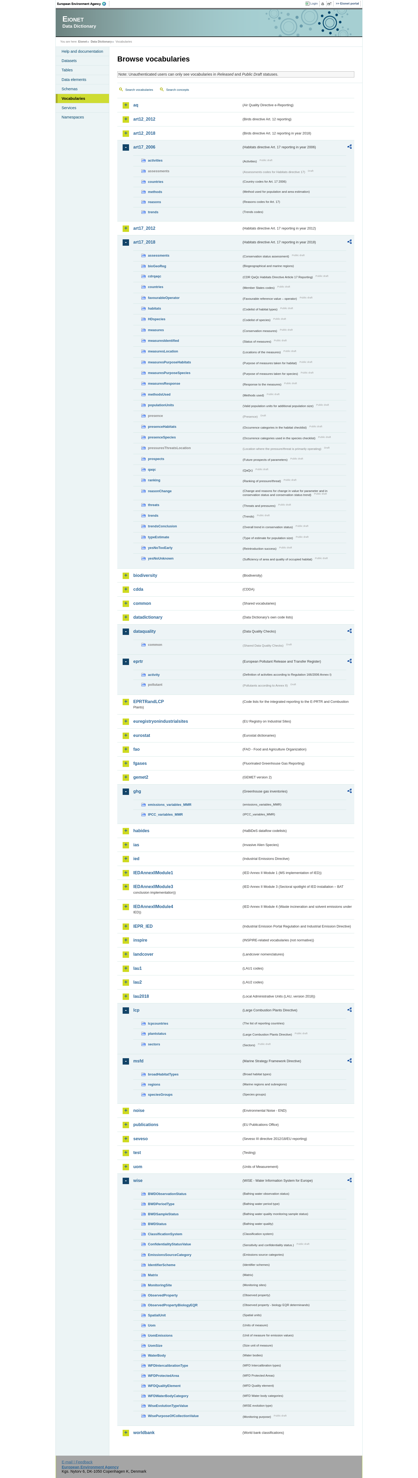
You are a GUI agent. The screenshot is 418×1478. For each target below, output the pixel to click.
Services (69, 108)
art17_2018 (144, 242)
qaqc (152, 469)
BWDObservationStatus (167, 1194)
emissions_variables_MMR (169, 805)
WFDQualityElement (164, 1386)
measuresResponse (164, 383)
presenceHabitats (162, 427)
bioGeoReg (157, 266)
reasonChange (160, 491)
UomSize (155, 1346)
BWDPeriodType (161, 1204)
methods (155, 192)
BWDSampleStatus (163, 1214)
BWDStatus (157, 1224)
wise (138, 1180)
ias (136, 845)
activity (154, 675)
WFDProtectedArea (163, 1376)
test (137, 1152)
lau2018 (141, 996)
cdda (138, 589)
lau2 (137, 982)
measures (156, 330)
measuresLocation (163, 351)
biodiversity (145, 575)
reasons (154, 202)
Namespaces (73, 117)
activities (155, 160)
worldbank (144, 1432)
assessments (158, 255)
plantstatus (157, 1034)
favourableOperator (164, 298)
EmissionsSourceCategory (169, 1255)
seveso (140, 1138)
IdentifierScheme (161, 1265)
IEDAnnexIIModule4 (153, 906)
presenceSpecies (162, 437)
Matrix (153, 1275)
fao (136, 749)
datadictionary (147, 617)
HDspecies (156, 319)
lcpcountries (158, 1023)
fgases (140, 763)
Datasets (69, 61)
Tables (67, 70)
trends (153, 212)
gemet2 (140, 777)
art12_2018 (144, 133)
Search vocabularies (139, 89)
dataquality (144, 631)
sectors (154, 1044)
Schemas (70, 89)
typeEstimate (158, 537)
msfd (138, 1061)
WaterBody (157, 1355)
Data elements (74, 79)
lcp (136, 1010)
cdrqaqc (154, 276)
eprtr (138, 661)
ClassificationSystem (165, 1234)
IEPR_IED (143, 926)
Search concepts (177, 89)
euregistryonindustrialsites (160, 721)
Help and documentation (82, 51)
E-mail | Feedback (77, 1462)
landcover (143, 954)
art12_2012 (144, 119)
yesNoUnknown (161, 558)
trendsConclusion (162, 526)
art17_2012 (144, 228)
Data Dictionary (101, 41)
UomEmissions (160, 1335)
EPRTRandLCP (148, 701)
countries (155, 182)
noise (138, 1110)
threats (153, 505)
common (142, 603)
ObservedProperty (163, 1295)
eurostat (141, 735)
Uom (151, 1325)
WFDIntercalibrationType (168, 1366)
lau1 (137, 968)
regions (154, 1084)
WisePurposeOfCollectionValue (173, 1416)
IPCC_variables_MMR (165, 814)
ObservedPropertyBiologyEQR (173, 1305)
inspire (140, 940)
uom (137, 1166)
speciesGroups (160, 1095)
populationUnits (161, 405)
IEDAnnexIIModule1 (153, 873)
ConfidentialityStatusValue (169, 1244)
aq (135, 105)
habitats (154, 308)
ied (136, 858)
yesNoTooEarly (160, 548)
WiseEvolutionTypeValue (168, 1406)
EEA (83, 3)
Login (314, 3)
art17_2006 (144, 147)
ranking (154, 480)
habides (141, 830)
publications (145, 1124)
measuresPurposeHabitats (169, 362)
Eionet (82, 41)
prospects (156, 459)
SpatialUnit (157, 1315)
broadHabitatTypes (163, 1074)
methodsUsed (159, 394)
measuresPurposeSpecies (169, 373)
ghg (137, 791)
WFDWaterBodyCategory (168, 1396)
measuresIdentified (163, 341)
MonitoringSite (160, 1285)
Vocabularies (73, 98)
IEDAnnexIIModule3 (153, 886)
